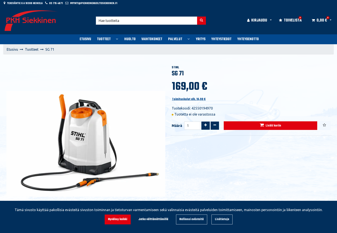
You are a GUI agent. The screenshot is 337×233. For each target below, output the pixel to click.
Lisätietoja (222, 219)
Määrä (177, 126)
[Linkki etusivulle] (31, 20)
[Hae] (147, 21)
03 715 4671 (56, 3)
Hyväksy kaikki (117, 219)
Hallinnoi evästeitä (191, 219)
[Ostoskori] (319, 20)
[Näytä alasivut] (116, 38)
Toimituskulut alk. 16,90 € (189, 99)
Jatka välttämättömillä (153, 219)
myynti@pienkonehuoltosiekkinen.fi (93, 3)
